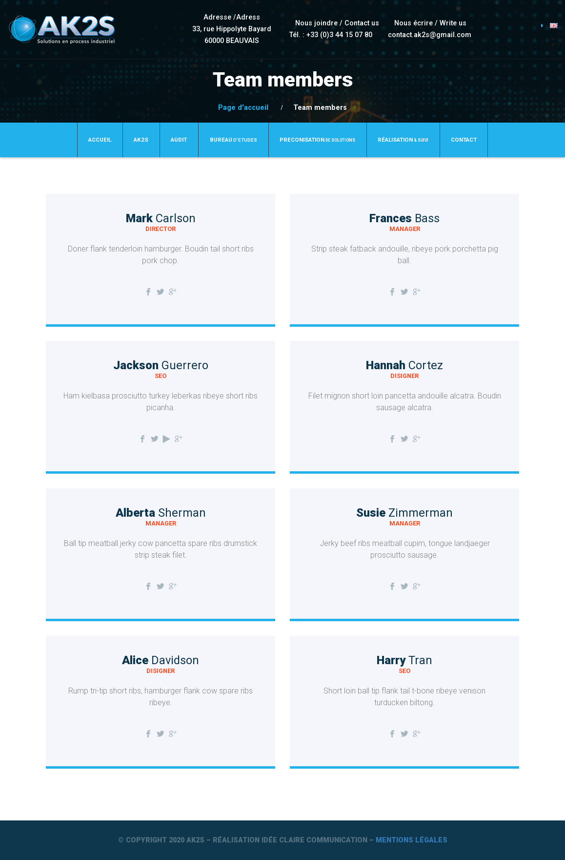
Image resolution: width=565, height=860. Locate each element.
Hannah (404, 365)
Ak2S (141, 139)
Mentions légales (411, 840)
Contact (464, 139)
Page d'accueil (243, 108)
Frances (404, 218)
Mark (161, 218)
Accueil (99, 139)
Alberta (161, 513)
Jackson (160, 365)
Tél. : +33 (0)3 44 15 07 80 (330, 35)
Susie (404, 513)
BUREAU (233, 139)
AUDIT (179, 139)
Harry (404, 660)
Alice (160, 660)
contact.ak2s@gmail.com (429, 35)
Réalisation (403, 139)
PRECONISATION (317, 139)
